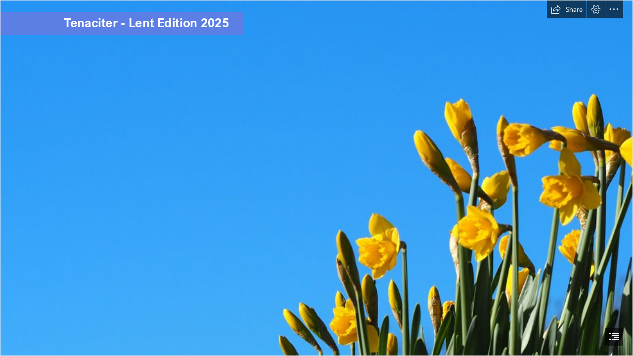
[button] (567, 9)
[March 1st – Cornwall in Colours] (316, 178)
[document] (316, 178)
